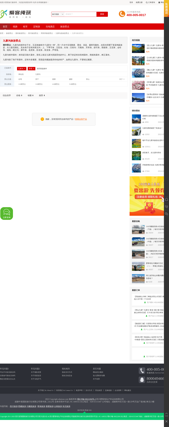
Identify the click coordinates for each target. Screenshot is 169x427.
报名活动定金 (67, 376)
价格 (19, 95)
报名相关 (66, 369)
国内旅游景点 (20, 33)
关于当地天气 (36, 379)
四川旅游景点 (33, 33)
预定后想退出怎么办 (7, 379)
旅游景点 (64, 26)
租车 (25, 26)
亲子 (37, 79)
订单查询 (150, 2)
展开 (121, 79)
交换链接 (108, 390)
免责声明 (79, 390)
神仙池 (21, 74)
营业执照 (98, 390)
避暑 (54, 79)
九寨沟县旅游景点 (62, 33)
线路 (15, 26)
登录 (131, 2)
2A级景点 (22, 84)
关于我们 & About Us (45, 390)
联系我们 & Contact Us (64, 390)
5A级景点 (72, 84)
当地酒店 (50, 26)
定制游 (36, 26)
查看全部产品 (81, 119)
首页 (5, 27)
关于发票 (96, 379)
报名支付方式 (67, 372)
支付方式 (88, 390)
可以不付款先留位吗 (7, 372)
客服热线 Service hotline (158, 370)
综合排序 (7, 95)
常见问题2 (35, 369)
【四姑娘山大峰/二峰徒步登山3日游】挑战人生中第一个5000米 (149, 298)
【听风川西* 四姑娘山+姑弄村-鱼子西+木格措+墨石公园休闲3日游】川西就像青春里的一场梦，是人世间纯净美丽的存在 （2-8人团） (149, 338)
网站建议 (127, 390)
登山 (87, 79)
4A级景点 (55, 84)
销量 (31, 95)
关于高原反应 (36, 376)
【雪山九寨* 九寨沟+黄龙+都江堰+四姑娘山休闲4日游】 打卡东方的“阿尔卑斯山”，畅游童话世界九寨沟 (149, 311)
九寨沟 (21, 69)
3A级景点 (39, 84)
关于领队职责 (36, 372)
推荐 (42, 95)
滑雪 (31, 69)
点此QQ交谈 (158, 379)
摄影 (71, 79)
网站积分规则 (98, 372)
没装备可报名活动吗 (7, 376)
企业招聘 (118, 390)
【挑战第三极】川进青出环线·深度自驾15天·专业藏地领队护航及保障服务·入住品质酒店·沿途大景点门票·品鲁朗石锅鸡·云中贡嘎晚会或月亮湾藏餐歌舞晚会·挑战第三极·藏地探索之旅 (149, 325)
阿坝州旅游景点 (47, 33)
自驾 (20, 79)
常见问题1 (4, 369)
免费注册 (139, 2)
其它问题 (97, 369)
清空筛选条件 (42, 69)
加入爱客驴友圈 (99, 376)
